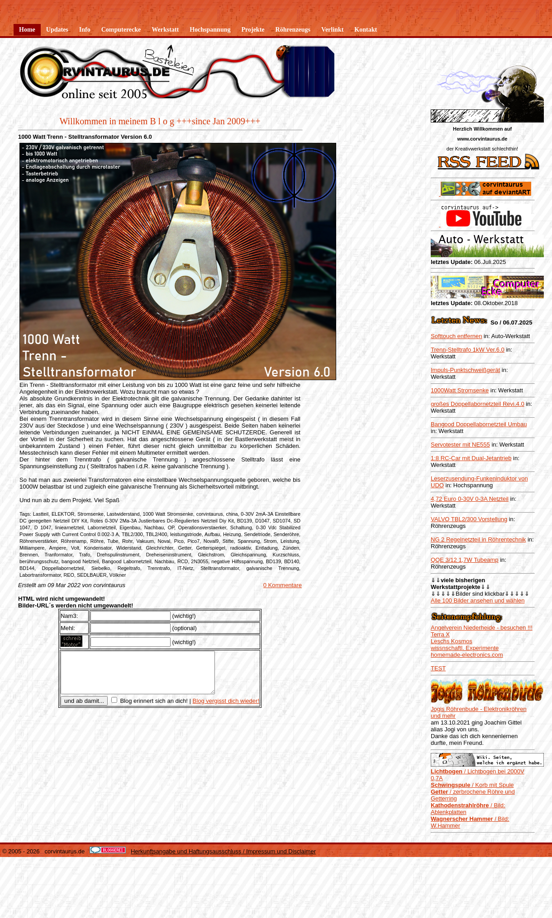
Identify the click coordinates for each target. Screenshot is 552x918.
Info (84, 29)
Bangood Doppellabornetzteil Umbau (479, 424)
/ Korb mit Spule (472, 784)
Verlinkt (332, 29)
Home (27, 29)
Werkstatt (165, 29)
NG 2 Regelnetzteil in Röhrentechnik (478, 539)
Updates (57, 29)
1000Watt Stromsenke (460, 390)
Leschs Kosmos (451, 641)
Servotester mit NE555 (460, 444)
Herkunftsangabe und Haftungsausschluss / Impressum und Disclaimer (223, 851)
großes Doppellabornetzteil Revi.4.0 (477, 403)
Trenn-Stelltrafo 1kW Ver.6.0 (467, 349)
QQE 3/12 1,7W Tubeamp (465, 559)
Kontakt (365, 29)
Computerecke (121, 29)
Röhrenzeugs (293, 29)
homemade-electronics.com (467, 654)
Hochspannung (210, 29)
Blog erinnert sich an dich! (153, 709)
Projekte (252, 29)
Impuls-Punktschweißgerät (465, 370)
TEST (438, 668)
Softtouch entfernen (456, 336)
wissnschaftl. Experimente (465, 648)
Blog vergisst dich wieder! (226, 709)
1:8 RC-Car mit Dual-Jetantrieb (471, 458)
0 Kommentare (282, 585)
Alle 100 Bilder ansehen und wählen (477, 600)
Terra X (440, 634)
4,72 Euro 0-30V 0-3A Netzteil (470, 498)
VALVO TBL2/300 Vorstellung (469, 519)
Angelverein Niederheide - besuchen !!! (482, 627)
